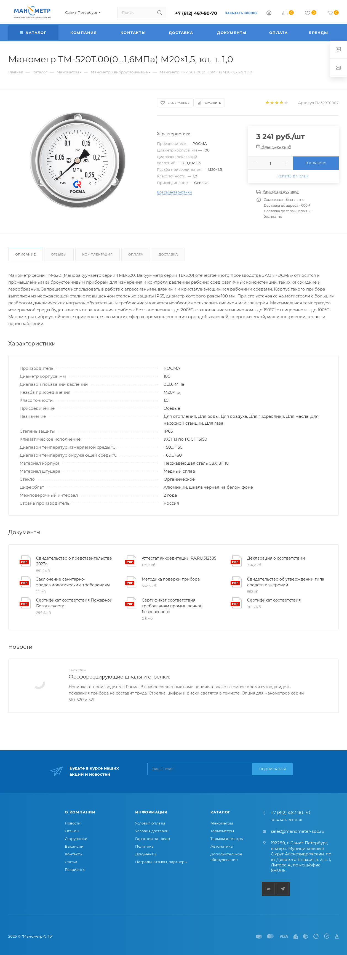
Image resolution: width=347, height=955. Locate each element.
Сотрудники (76, 838)
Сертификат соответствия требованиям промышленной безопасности (172, 606)
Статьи (71, 862)
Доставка (168, 254)
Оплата (135, 254)
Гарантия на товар (152, 838)
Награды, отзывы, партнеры (161, 862)
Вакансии (74, 846)
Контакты (73, 854)
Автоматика (221, 846)
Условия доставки (152, 831)
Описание (25, 254)
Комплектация (97, 254)
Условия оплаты (150, 823)
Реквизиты (75, 869)
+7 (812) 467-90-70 (196, 13)
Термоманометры (227, 838)
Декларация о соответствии (276, 558)
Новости (73, 823)
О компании (80, 812)
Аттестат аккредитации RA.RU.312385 (179, 558)
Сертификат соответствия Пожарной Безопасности (74, 603)
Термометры (222, 831)
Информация (151, 812)
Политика (144, 846)
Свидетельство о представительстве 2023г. (74, 561)
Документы (145, 854)
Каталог (220, 812)
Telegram (283, 889)
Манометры (221, 823)
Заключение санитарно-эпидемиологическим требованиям (73, 582)
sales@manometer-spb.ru (297, 831)
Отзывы (59, 254)
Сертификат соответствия (274, 600)
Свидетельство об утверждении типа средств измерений (285, 582)
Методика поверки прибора (171, 579)
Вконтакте (269, 889)
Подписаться (272, 769)
